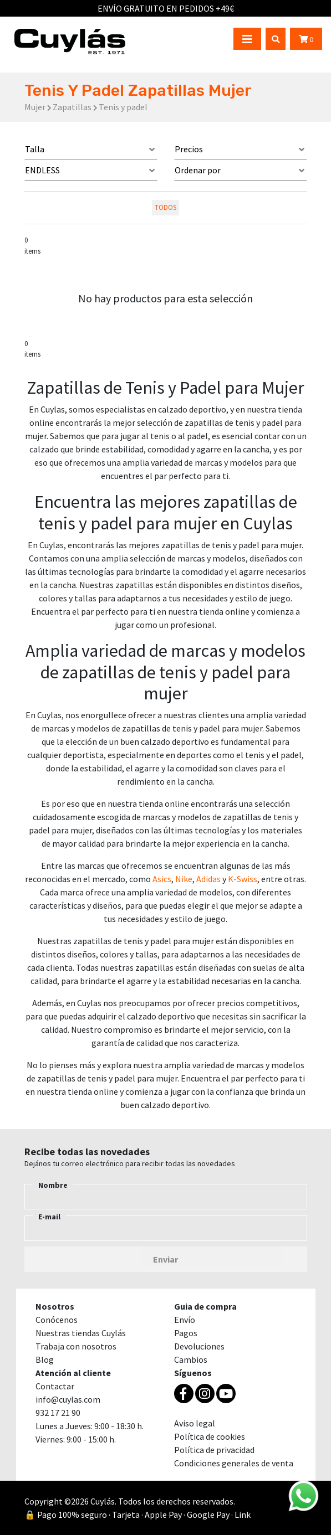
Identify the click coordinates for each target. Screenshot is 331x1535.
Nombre (53, 1185)
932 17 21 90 (57, 1412)
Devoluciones (199, 1346)
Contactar (54, 1386)
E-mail (49, 1217)
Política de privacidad (214, 1449)
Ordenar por (198, 170)
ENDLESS (42, 170)
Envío (184, 1319)
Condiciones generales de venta (233, 1463)
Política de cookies (209, 1436)
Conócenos (56, 1319)
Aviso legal (194, 1423)
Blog (44, 1359)
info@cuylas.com (67, 1399)
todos (165, 207)
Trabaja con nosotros (75, 1346)
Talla (34, 148)
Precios (189, 148)
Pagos (185, 1332)
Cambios (190, 1359)
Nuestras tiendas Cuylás (80, 1332)
